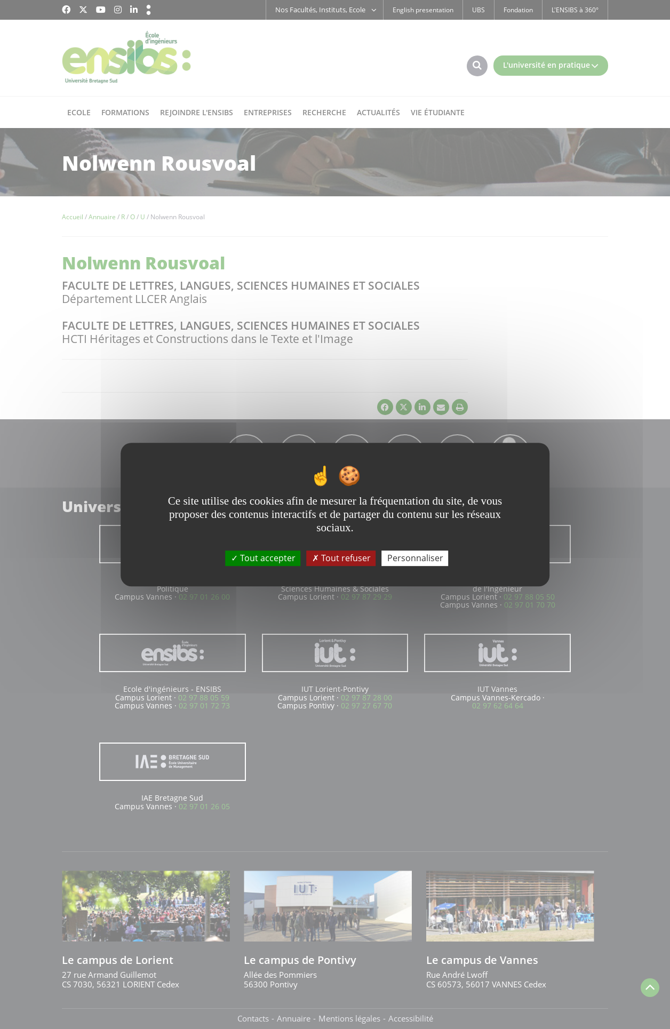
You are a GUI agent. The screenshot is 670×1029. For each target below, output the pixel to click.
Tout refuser (341, 558)
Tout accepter (263, 558)
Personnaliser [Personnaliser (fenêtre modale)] (415, 558)
